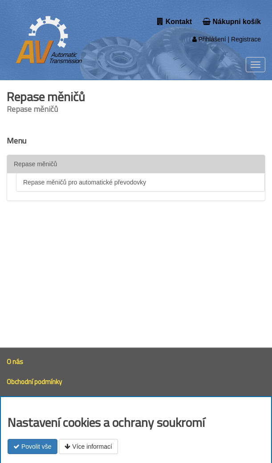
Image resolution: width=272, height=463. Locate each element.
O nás (15, 361)
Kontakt (174, 21)
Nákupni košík (232, 21)
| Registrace (243, 39)
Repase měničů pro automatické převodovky (84, 182)
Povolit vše (32, 446)
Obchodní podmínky (34, 382)
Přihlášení (209, 39)
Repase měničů (35, 164)
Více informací (88, 446)
